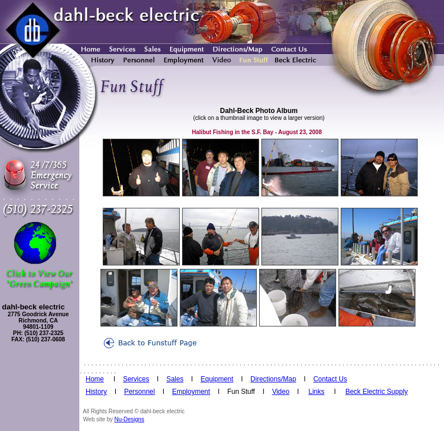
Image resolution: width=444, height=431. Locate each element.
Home (95, 379)
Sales (174, 379)
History (96, 392)
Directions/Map (273, 379)
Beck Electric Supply (376, 392)
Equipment (216, 379)
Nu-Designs (129, 419)
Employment (191, 392)
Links (316, 392)
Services (136, 379)
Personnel (139, 392)
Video (280, 392)
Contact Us (330, 379)
